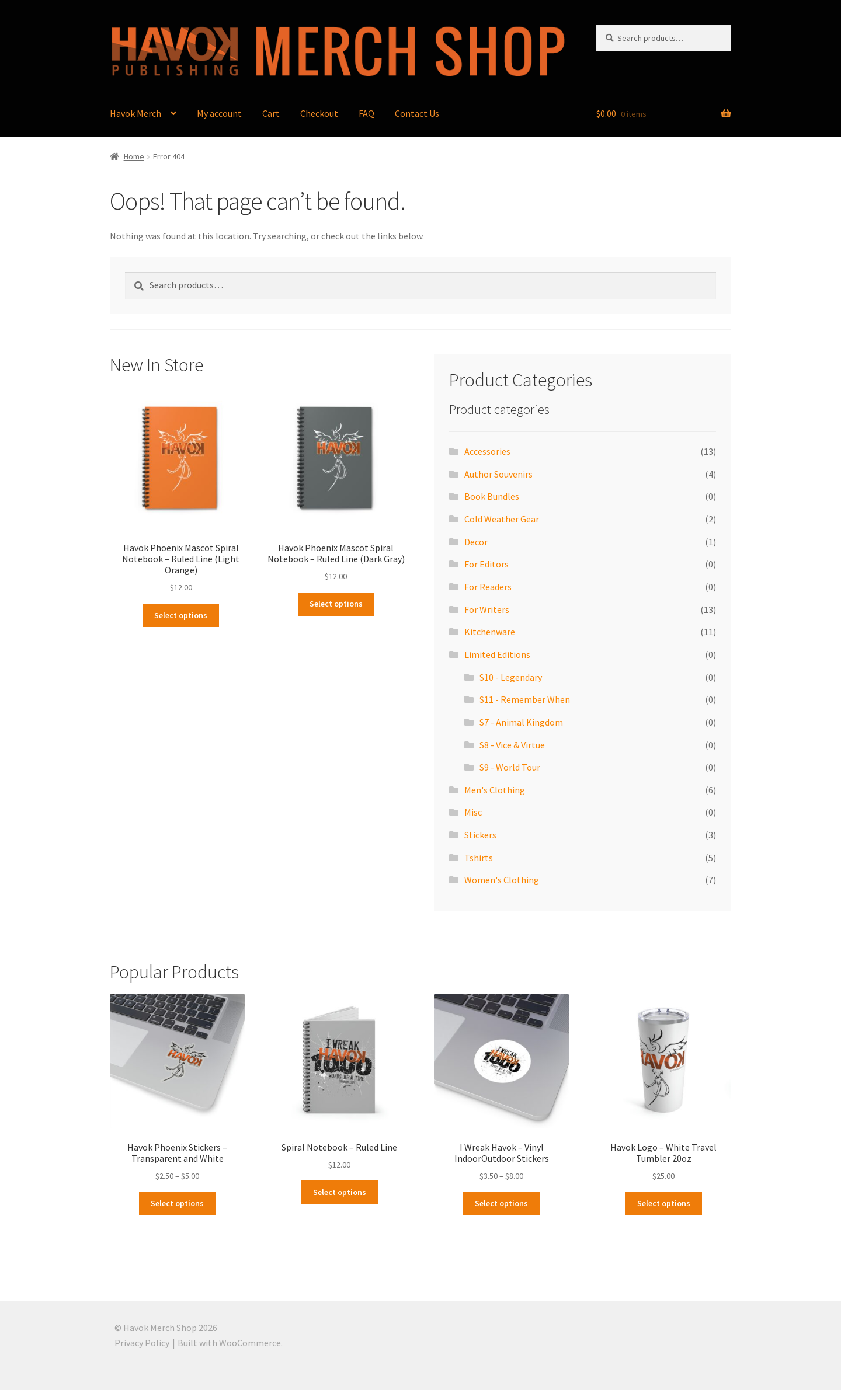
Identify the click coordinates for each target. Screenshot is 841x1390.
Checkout (319, 113)
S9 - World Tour (509, 767)
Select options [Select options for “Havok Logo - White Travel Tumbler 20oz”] (663, 1203)
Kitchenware (489, 631)
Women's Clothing (501, 880)
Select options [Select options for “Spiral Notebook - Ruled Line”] (339, 1192)
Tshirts (478, 857)
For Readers (488, 587)
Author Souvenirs (498, 474)
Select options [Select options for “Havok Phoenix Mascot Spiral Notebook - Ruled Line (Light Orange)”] (180, 615)
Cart (271, 113)
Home (134, 156)
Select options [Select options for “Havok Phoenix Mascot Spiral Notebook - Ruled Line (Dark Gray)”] (336, 603)
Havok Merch (135, 113)
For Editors (486, 564)
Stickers (480, 835)
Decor (476, 542)
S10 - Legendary (510, 677)
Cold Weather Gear (501, 519)
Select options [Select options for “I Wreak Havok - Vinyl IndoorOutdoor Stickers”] (501, 1203)
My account (219, 113)
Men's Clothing (494, 790)
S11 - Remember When (524, 699)
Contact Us (417, 113)
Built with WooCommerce (229, 1343)
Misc (473, 812)
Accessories (487, 451)
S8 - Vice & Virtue (512, 745)
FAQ (366, 113)
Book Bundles (491, 496)
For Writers (486, 609)
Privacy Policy (141, 1343)
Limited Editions (497, 654)
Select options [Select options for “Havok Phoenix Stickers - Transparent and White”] (177, 1203)
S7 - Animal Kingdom (521, 722)
